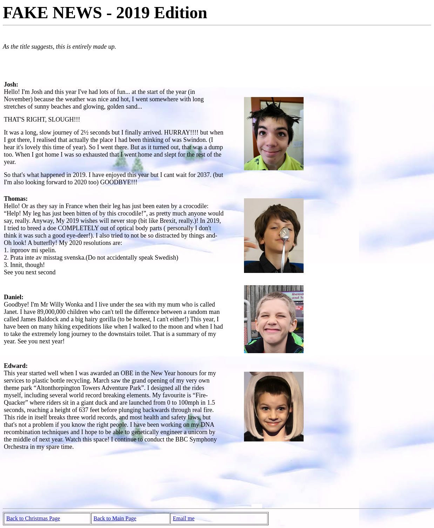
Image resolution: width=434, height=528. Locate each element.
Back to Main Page (115, 518)
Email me (184, 518)
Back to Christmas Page (33, 518)
